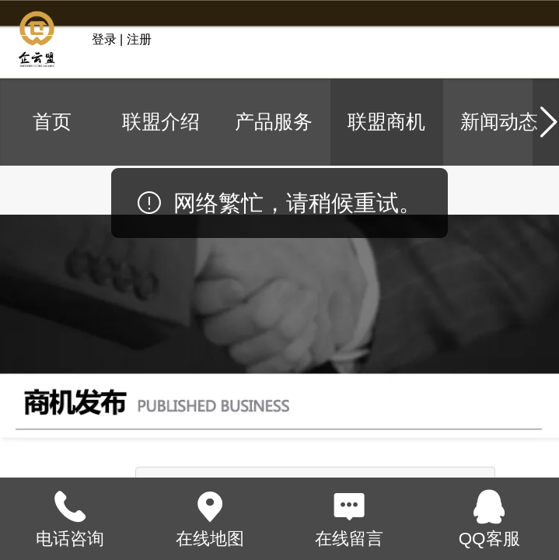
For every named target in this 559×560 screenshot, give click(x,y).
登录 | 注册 (122, 39)
